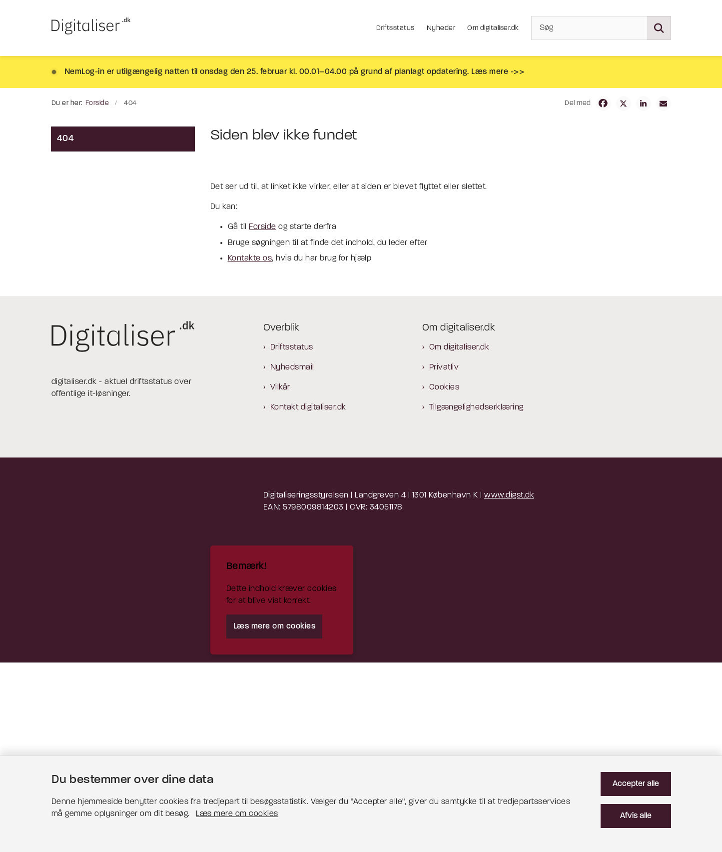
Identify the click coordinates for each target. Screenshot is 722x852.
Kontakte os (250, 448)
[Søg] (601, 28)
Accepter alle (636, 784)
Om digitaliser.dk (459, 537)
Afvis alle (636, 816)
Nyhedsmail (292, 557)
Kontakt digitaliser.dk (308, 597)
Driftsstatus (291, 537)
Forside (262, 416)
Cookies (444, 577)
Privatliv (444, 557)
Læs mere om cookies (237, 814)
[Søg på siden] (659, 28)
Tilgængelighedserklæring (476, 597)
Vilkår (280, 577)
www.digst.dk (509, 685)
